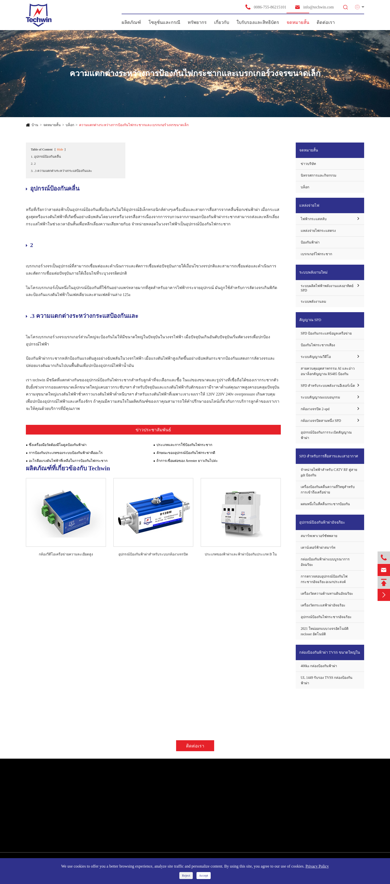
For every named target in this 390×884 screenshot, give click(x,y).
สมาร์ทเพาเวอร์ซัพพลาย (319, 536)
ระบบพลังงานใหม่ (313, 272)
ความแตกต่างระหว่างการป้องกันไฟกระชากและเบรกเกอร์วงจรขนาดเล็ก (134, 125)
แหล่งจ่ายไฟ (309, 205)
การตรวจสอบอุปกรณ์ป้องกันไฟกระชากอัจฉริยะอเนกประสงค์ (324, 579)
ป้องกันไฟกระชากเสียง (318, 345)
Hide (60, 149)
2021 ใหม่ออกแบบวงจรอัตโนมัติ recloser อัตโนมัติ (324, 631)
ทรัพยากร (197, 22)
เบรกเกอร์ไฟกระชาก (316, 254)
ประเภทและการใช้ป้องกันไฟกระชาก (184, 445)
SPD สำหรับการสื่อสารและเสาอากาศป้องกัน (328, 459)
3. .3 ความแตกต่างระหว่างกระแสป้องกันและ (61, 171)
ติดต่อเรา (326, 22)
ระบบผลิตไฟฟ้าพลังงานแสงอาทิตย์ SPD (327, 288)
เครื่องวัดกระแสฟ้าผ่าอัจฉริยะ (323, 605)
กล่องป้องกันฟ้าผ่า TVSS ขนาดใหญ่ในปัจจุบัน (329, 655)
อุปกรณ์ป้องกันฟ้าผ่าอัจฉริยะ (322, 522)
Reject (186, 875)
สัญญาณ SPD (310, 320)
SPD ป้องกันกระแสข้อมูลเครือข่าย (326, 333)
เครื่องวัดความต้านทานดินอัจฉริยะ (327, 593)
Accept (203, 875)
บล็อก (70, 125)
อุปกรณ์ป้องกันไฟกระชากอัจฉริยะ (326, 617)
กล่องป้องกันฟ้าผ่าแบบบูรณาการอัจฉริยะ (325, 562)
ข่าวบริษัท (308, 164)
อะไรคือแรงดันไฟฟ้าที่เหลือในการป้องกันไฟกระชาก (68, 461)
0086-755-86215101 (265, 7)
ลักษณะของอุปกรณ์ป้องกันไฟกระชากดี (185, 453)
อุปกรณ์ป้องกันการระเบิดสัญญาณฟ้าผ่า (326, 435)
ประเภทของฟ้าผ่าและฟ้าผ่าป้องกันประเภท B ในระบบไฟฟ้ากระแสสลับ (241, 554)
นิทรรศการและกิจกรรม (318, 175)
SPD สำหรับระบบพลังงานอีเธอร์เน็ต (328, 386)
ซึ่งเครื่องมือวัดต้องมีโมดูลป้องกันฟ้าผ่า (58, 445)
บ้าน (35, 125)
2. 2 (33, 163)
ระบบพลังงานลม (313, 301)
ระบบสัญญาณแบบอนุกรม (320, 397)
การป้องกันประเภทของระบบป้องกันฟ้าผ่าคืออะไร (66, 453)
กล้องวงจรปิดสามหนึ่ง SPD (321, 421)
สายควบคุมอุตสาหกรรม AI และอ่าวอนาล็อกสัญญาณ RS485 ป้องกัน (328, 371)
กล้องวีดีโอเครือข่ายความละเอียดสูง (66, 554)
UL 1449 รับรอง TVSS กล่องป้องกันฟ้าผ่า (326, 680)
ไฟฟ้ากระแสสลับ (314, 219)
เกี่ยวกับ (221, 22)
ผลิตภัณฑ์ (131, 22)
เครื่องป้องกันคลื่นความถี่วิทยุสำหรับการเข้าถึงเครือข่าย (328, 489)
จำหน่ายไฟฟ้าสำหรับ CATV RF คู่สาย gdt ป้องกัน (329, 472)
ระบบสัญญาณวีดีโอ (316, 357)
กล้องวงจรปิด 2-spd (315, 409)
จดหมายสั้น (298, 22)
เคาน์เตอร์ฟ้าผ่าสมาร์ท (318, 547)
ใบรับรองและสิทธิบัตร (258, 22)
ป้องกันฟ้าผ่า (310, 242)
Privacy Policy (317, 866)
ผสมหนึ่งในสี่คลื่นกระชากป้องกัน (325, 504)
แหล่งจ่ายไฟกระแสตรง (318, 231)
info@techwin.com (314, 7)
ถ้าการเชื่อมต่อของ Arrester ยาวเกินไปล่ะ (187, 461)
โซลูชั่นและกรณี (164, 22)
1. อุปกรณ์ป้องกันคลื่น (46, 156)
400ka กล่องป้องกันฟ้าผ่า (319, 666)
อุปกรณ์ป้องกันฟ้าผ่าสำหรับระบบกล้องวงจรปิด (153, 554)
